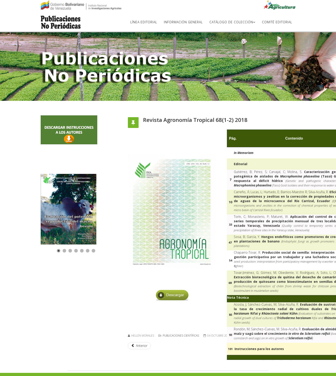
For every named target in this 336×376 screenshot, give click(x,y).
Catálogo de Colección (231, 22)
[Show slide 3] (70, 251)
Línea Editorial (143, 22)
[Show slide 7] (93, 251)
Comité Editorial (277, 22)
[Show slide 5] (82, 251)
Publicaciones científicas (181, 335)
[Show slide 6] (87, 251)
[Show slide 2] (64, 251)
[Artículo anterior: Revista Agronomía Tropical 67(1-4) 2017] (139, 345)
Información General (183, 22)
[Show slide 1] (58, 251)
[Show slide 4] (76, 251)
